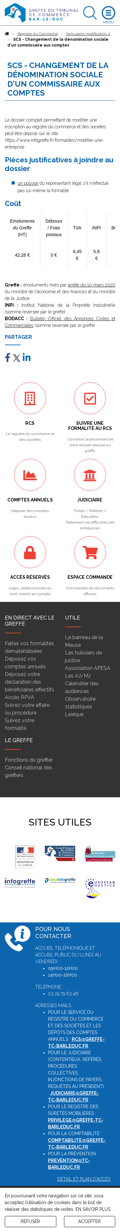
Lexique (74, 714)
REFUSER (30, 1221)
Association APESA (87, 668)
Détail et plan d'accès (83, 1179)
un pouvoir (28, 183)
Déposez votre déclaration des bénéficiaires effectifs (29, 682)
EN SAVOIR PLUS (93, 1209)
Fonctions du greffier (29, 760)
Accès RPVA (19, 697)
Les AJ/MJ (78, 676)
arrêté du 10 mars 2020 (91, 284)
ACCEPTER (89, 1221)
